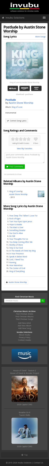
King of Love (17, 107)
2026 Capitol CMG (24, 404)
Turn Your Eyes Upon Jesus (20, 221)
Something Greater (17, 230)
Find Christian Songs (24, 319)
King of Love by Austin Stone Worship (24, 82)
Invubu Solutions (13, 17)
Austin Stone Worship (21, 102)
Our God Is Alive (16, 233)
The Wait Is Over (16, 227)
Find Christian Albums (24, 316)
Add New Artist (24, 323)
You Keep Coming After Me (20, 242)
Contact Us (38, 462)
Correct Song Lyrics (16, 120)
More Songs (40, 36)
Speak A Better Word (18, 256)
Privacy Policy (24, 337)
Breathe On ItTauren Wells (24, 413)
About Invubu (24, 335)
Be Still (12, 236)
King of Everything (17, 271)
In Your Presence (16, 253)
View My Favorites (24, 148)
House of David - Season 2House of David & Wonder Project (24, 371)
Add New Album (24, 325)
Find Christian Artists (24, 314)
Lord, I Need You (16, 259)
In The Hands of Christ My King (22, 250)
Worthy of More (16, 245)
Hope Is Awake (15, 224)
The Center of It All (17, 268)
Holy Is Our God (16, 248)
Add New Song (24, 328)
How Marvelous (16, 265)
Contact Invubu (24, 340)
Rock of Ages (15, 218)
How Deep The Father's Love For (23, 215)
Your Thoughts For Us (18, 239)
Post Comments (14, 166)
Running (12, 262)
